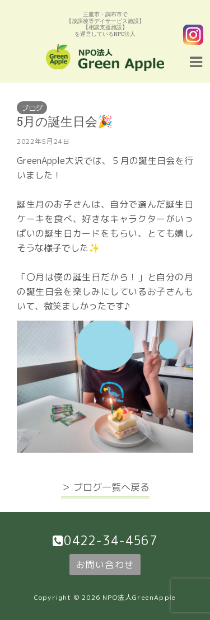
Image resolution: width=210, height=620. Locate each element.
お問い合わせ (105, 564)
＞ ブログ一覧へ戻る (105, 487)
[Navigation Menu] (196, 60)
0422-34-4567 (110, 540)
